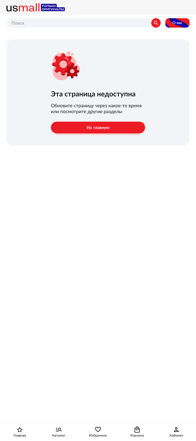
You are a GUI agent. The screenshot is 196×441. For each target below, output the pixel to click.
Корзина (137, 435)
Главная (20, 435)
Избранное (98, 435)
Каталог (58, 435)
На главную (98, 127)
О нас (177, 23)
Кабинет (176, 435)
